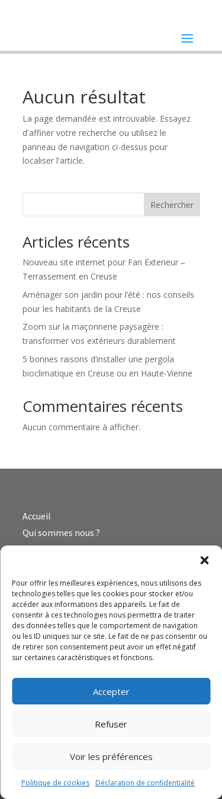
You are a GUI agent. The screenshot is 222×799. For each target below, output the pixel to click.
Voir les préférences (111, 756)
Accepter (111, 691)
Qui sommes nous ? (61, 532)
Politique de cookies (55, 783)
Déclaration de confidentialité (145, 783)
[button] (204, 560)
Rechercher (172, 204)
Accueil (36, 516)
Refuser (111, 724)
